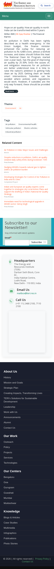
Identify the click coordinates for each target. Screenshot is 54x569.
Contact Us (9, 428)
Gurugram (9, 487)
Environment (10, 108)
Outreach (8, 442)
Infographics (10, 533)
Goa (6, 482)
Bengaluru (9, 477)
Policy (7, 447)
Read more (9, 91)
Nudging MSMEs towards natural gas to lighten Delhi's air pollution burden (25, 168)
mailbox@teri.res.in (26, 293)
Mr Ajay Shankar (23, 34)
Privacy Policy (42, 558)
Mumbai (8, 498)
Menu (5, 16)
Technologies (10, 463)
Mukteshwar (10, 503)
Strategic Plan (11, 388)
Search (46, 5)
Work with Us (10, 412)
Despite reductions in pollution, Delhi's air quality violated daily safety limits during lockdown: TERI (25, 158)
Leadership (9, 407)
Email (7, 237)
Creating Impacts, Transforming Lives (23, 393)
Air (20, 108)
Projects (8, 452)
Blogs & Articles (12, 517)
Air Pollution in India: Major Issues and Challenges (26, 150)
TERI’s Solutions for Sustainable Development (20, 400)
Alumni (7, 422)
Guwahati (9, 493)
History (7, 377)
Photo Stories (11, 543)
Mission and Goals (13, 382)
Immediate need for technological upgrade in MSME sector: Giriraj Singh (24, 202)
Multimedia (9, 528)
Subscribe (36, 242)
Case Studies (11, 522)
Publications (10, 538)
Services (8, 457)
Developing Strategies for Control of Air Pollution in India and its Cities (27, 178)
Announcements (12, 417)
